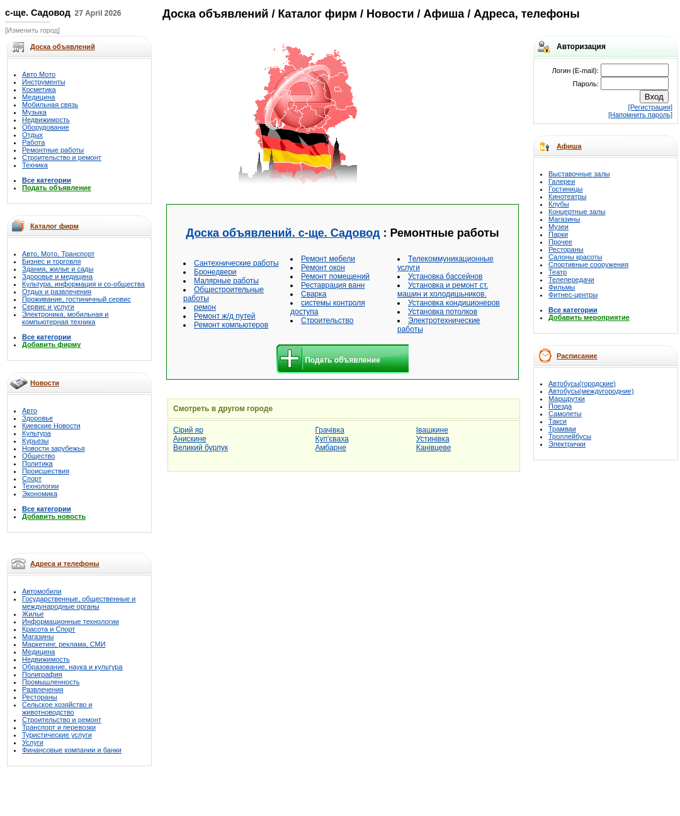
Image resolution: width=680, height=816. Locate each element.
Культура (36, 433)
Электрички (567, 444)
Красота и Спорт (48, 629)
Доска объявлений (215, 14)
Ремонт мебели (328, 258)
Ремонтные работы (53, 150)
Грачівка (329, 430)
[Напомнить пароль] (640, 114)
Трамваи (562, 429)
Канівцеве (433, 447)
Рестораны (39, 697)
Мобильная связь (50, 104)
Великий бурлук (200, 447)
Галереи (561, 181)
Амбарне (330, 447)
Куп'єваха (331, 438)
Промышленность (51, 682)
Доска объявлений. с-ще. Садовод (283, 233)
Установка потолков (442, 311)
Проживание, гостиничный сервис (76, 299)
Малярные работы (226, 280)
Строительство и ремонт (61, 157)
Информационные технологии (70, 621)
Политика (37, 463)
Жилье (33, 614)
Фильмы (561, 287)
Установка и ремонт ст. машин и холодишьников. (442, 289)
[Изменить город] (32, 30)
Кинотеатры (567, 196)
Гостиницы (565, 189)
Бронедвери (215, 272)
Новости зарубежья (53, 448)
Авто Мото (38, 74)
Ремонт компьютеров (231, 324)
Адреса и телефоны (64, 563)
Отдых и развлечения (56, 291)
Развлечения (43, 689)
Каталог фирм (54, 226)
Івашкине (432, 430)
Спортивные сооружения (588, 264)
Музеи (558, 226)
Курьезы (35, 441)
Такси (557, 421)
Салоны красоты (575, 257)
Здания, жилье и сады (57, 269)
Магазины (38, 636)
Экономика (39, 493)
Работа (33, 142)
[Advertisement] (438, 114)
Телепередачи (571, 279)
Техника (35, 165)
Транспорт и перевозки (59, 727)
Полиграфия (42, 674)
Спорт (32, 478)
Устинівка (433, 438)
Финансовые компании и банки (72, 750)
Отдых (32, 135)
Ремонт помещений (335, 276)
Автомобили (42, 591)
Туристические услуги (57, 735)
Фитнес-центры (573, 294)
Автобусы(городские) (582, 383)
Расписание (577, 356)
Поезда (560, 406)
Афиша (569, 146)
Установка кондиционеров (454, 302)
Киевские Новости (51, 425)
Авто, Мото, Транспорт (58, 254)
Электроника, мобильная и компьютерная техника (65, 318)
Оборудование (45, 127)
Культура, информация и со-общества (83, 284)
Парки (558, 234)
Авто (29, 410)
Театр (557, 272)
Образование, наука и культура (72, 667)
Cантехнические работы (236, 263)
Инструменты (43, 82)
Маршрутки (566, 398)
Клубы (558, 204)
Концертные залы (576, 211)
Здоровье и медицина (57, 276)
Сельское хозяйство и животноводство (57, 708)
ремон (205, 307)
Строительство (327, 320)
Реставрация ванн (333, 285)
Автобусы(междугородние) (591, 391)
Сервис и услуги (48, 306)
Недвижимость (46, 119)
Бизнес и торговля (51, 261)
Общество (38, 456)
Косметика (39, 89)
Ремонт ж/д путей (224, 316)
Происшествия (45, 471)
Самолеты (565, 413)
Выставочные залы (579, 174)
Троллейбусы (569, 436)
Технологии (40, 486)
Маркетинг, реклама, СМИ (64, 644)
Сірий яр (188, 430)
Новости (44, 383)
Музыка (34, 112)
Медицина (38, 97)
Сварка (313, 294)
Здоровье (37, 418)
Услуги (32, 742)
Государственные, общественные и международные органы (79, 602)
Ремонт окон (323, 267)
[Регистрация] (650, 107)
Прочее (560, 242)
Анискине (190, 438)
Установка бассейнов (445, 276)
